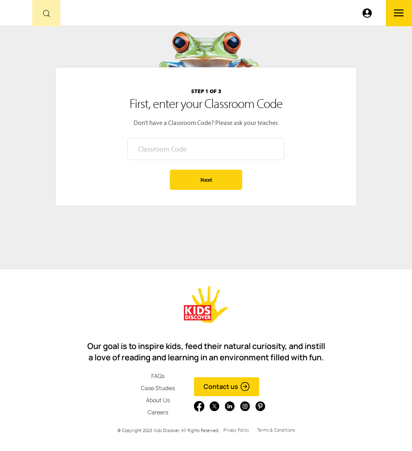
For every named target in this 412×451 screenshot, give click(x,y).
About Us (158, 400)
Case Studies (158, 388)
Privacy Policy (236, 430)
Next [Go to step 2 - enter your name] (206, 179)
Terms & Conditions (276, 430)
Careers (158, 412)
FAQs (158, 376)
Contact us (227, 386)
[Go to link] (16, 15)
